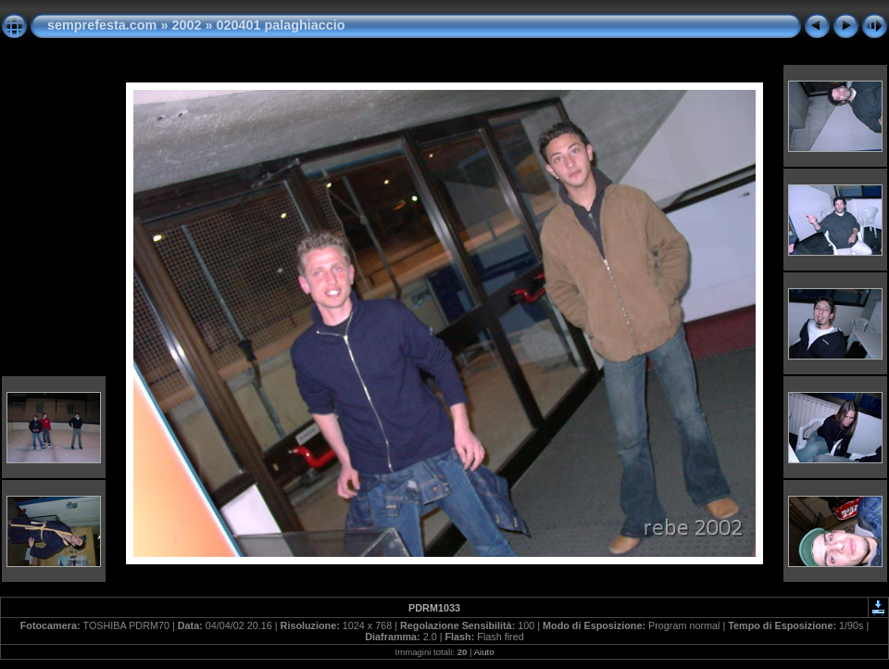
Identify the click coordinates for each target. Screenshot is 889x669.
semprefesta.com (102, 25)
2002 (186, 25)
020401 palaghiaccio (280, 25)
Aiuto (484, 652)
